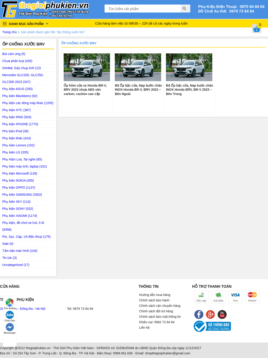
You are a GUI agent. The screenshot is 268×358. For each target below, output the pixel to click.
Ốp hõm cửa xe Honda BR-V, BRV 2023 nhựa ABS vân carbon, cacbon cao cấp (85, 89)
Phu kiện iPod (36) (15, 131)
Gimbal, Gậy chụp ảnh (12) (21, 68)
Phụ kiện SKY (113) (16, 201)
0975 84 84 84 (251, 7)
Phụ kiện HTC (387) (16, 110)
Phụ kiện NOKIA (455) (18, 180)
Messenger (10, 328)
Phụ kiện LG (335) (15, 152)
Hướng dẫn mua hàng (154, 295)
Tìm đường (10, 304)
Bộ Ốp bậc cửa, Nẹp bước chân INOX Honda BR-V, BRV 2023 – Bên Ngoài (138, 89)
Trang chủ (9, 32)
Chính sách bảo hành (154, 300)
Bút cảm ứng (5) (13, 54)
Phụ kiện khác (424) (16, 138)
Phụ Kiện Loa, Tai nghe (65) (22, 159)
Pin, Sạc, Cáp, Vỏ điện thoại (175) (26, 236)
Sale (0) (7, 243)
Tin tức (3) (9, 258)
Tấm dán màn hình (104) (19, 251)
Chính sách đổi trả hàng (156, 311)
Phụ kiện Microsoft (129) (19, 173)
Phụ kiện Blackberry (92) (20, 96)
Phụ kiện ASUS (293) (17, 89)
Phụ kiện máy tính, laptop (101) (24, 166)
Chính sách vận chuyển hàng (159, 306)
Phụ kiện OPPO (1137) (18, 187)
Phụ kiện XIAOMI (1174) (19, 216)
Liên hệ (144, 327)
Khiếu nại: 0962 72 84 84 (157, 322)
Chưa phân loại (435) (17, 61)
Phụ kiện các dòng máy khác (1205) (27, 103)
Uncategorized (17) (15, 265)
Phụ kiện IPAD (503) (16, 117)
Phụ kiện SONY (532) (17, 208)
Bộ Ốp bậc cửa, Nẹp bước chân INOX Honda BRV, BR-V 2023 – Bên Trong (189, 89)
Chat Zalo (10, 316)
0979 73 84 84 (240, 11)
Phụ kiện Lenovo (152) (18, 145)
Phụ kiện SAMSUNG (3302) (22, 194)
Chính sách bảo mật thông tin (160, 316)
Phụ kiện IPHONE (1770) (20, 124)
